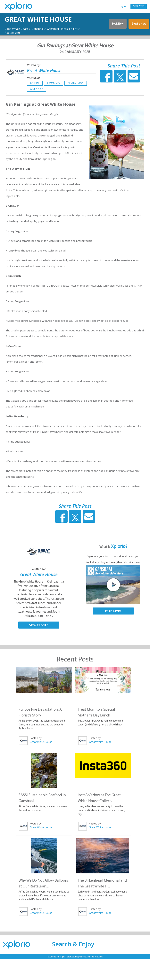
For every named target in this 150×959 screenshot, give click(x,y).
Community (53, 83)
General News (75, 83)
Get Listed (138, 6)
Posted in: (33, 78)
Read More (113, 611)
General (34, 83)
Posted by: (33, 65)
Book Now (116, 25)
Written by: (39, 569)
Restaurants (16, 32)
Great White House (45, 19)
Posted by (36, 738)
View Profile (38, 625)
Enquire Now (139, 25)
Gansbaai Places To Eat (69, 28)
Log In (122, 6)
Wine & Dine (36, 89)
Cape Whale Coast (18, 28)
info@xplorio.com (82, 956)
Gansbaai (41, 28)
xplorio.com (97, 956)
